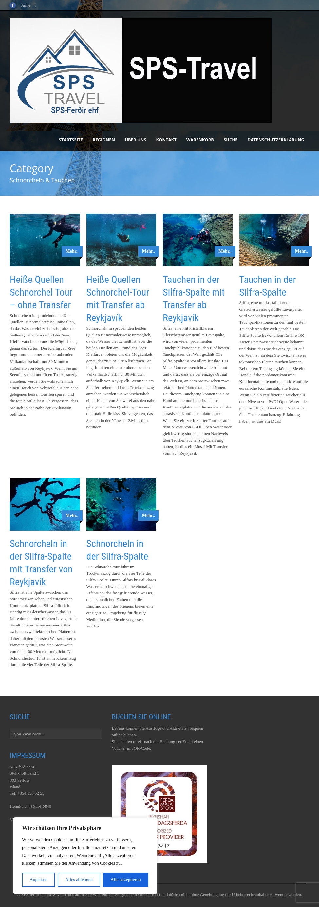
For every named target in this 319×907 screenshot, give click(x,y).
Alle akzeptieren (126, 879)
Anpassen (38, 879)
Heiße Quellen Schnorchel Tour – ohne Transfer (41, 292)
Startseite (71, 140)
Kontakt (166, 140)
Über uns (135, 140)
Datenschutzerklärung (276, 140)
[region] (85, 855)
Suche (231, 140)
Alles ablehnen (79, 879)
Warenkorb (200, 140)
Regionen (104, 140)
